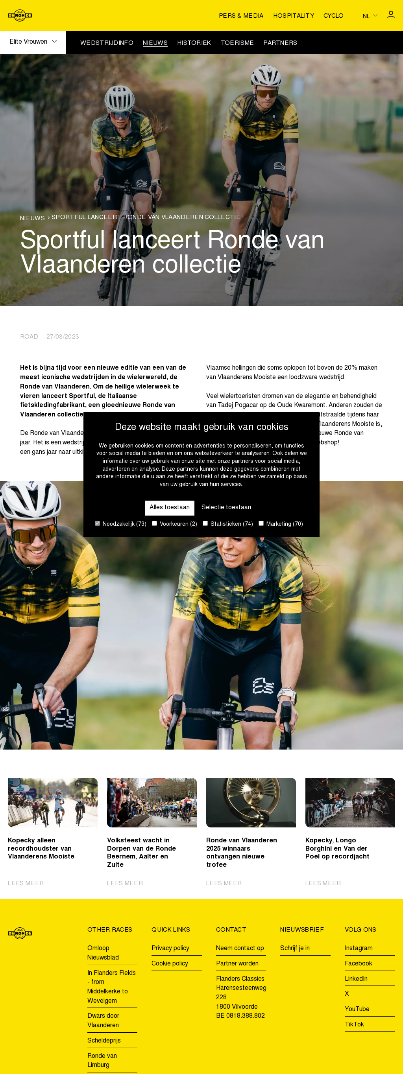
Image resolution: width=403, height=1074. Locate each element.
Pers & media (241, 16)
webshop (325, 443)
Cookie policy (170, 964)
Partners (280, 43)
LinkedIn (356, 979)
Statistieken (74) (228, 524)
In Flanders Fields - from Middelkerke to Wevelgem (111, 987)
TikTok (354, 1025)
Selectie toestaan (226, 508)
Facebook (358, 964)
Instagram (359, 948)
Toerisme (237, 43)
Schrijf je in (295, 948)
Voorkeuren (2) (174, 524)
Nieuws (155, 43)
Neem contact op (240, 948)
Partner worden (237, 964)
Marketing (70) (281, 524)
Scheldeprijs (104, 1041)
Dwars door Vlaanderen (103, 1021)
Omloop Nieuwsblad (103, 953)
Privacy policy (170, 948)
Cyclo (334, 16)
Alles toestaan (170, 508)
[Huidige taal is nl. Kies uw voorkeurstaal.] (370, 16)
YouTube (357, 1009)
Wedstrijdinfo (106, 43)
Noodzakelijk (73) (120, 524)
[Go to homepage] (20, 15)
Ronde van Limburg (102, 1061)
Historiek (194, 43)
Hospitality (293, 16)
